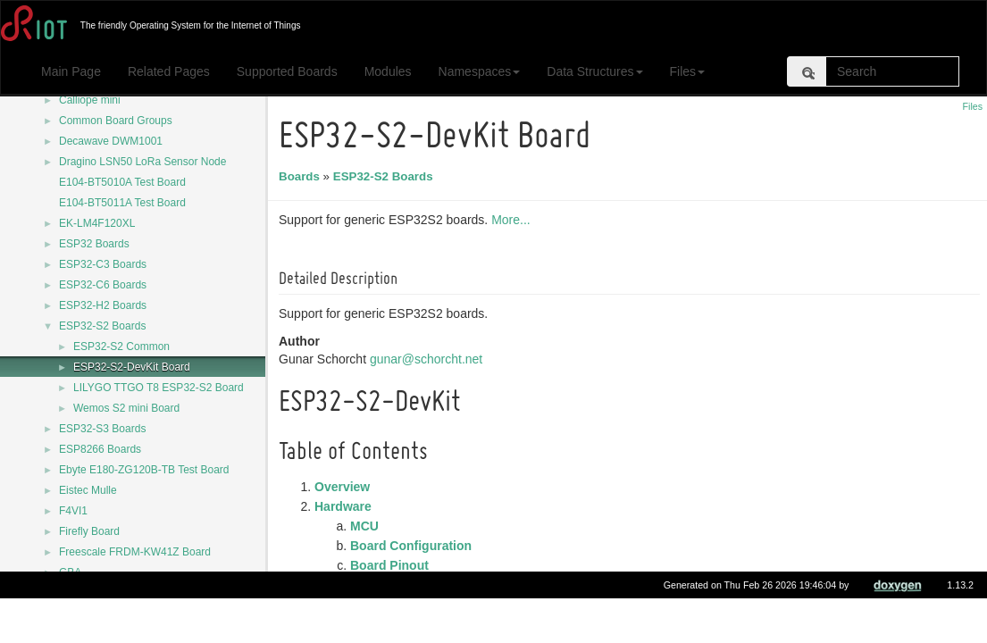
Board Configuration (413, 546)
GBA (70, 572)
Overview (344, 487)
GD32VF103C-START (111, 593)
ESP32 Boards (94, 244)
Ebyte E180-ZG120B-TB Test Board (144, 469)
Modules (388, 71)
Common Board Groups (115, 120)
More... (513, 220)
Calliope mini (90, 100)
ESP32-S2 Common (121, 346)
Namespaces (480, 71)
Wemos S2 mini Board (126, 408)
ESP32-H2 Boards (102, 305)
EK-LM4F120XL (97, 223)
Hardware (345, 506)
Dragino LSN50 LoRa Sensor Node (142, 161)
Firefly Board (89, 531)
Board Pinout (392, 565)
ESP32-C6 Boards (102, 285)
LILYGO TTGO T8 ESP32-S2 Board (158, 387)
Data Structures (594, 71)
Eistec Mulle (88, 490)
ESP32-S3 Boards (102, 428)
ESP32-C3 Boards (102, 264)
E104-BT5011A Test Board (122, 202)
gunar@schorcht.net (428, 359)
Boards (301, 176)
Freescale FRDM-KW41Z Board (135, 552)
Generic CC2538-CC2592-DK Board (145, 613)
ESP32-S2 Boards (102, 326)
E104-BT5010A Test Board (122, 182)
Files (688, 71)
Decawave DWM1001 (111, 141)
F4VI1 (73, 511)
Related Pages (169, 71)
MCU (367, 526)
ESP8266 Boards (100, 449)
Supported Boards (287, 71)
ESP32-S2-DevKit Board (131, 367)
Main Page (71, 71)
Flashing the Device (375, 585)
